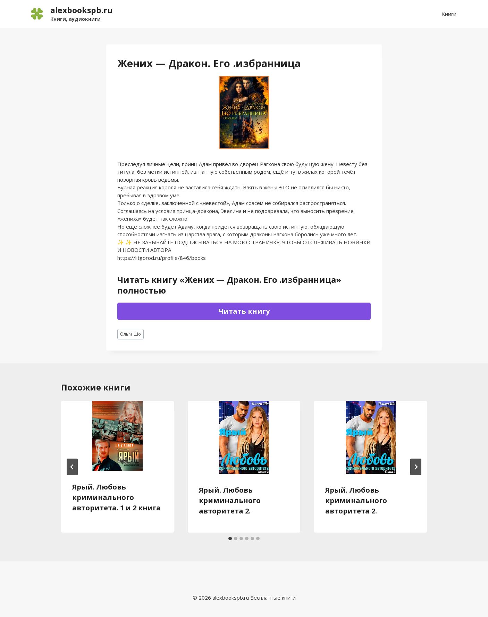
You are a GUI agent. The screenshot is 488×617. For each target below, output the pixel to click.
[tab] (230, 538)
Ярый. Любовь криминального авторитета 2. (230, 500)
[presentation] (117, 436)
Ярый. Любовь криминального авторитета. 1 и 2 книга (116, 497)
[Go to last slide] (72, 467)
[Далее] (415, 467)
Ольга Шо (130, 334)
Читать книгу (244, 311)
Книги (449, 13)
